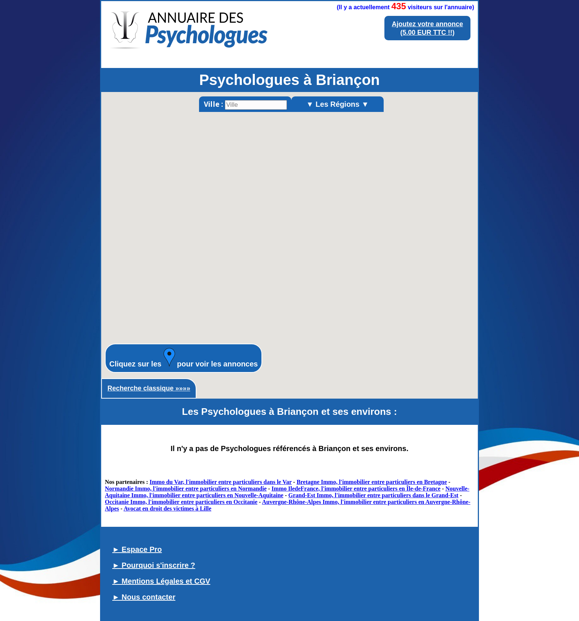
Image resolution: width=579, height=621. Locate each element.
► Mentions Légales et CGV (161, 581)
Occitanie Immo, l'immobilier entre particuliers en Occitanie (181, 502)
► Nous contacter (143, 597)
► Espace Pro (137, 549)
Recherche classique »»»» (148, 388)
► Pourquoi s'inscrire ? (153, 565)
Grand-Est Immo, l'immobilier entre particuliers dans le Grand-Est (373, 495)
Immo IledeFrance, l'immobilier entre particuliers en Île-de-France (356, 488)
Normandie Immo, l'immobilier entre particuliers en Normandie (186, 488)
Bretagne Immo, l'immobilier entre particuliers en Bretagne (372, 482)
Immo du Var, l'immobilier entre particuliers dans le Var (221, 482)
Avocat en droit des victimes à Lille (168, 508)
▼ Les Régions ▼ (337, 104)
